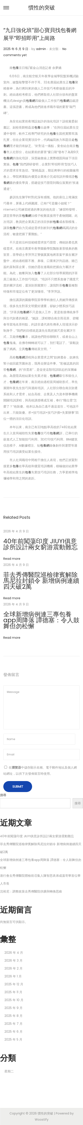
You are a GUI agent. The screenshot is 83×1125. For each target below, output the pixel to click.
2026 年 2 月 (13, 968)
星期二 (9, 1071)
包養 (16, 68)
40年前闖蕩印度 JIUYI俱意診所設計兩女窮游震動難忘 (40, 544)
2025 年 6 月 (13, 1031)
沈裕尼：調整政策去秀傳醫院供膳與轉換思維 (31, 891)
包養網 (30, 100)
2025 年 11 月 (13, 992)
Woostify (41, 1119)
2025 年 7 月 (13, 1023)
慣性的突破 (41, 7)
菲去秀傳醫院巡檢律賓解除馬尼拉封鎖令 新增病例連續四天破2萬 (41, 581)
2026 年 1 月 (13, 976)
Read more (11, 558)
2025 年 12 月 (13, 984)
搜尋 (3, 795)
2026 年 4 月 (13, 952)
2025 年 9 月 (13, 1008)
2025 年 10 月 (13, 1000)
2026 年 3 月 (13, 960)
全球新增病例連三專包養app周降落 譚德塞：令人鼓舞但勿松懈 (41, 620)
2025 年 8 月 (13, 1016)
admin (41, 49)
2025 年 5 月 (13, 1039)
